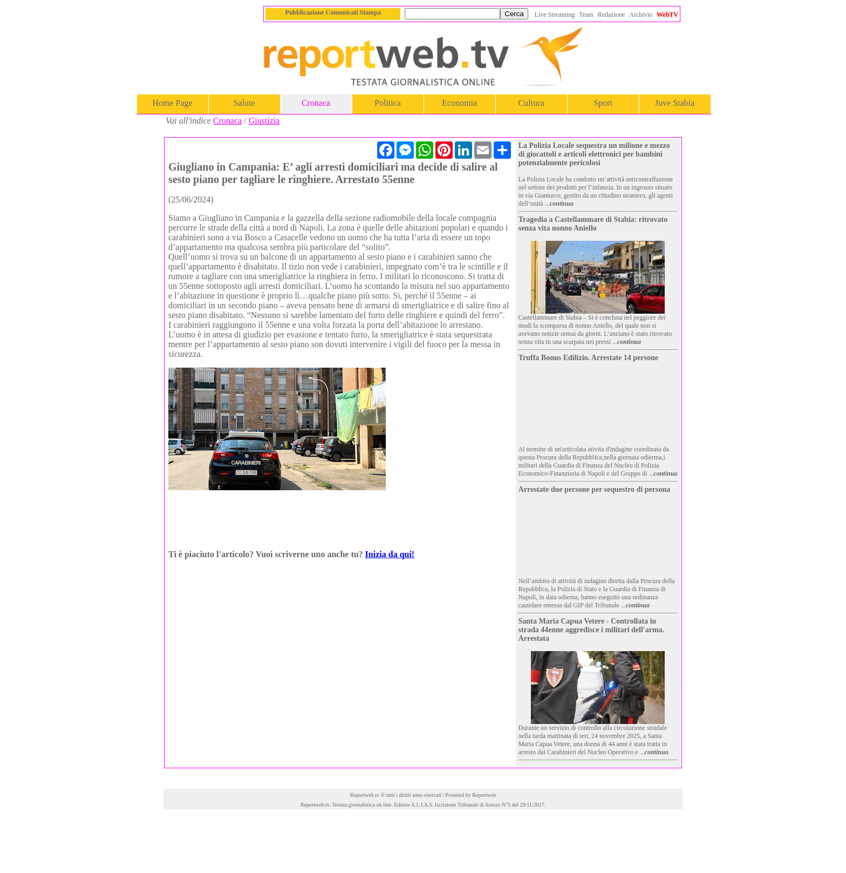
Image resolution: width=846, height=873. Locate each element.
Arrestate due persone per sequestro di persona (594, 489)
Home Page (172, 102)
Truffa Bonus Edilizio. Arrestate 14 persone (588, 358)
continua (562, 203)
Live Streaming (555, 14)
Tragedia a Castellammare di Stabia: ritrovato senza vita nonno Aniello (592, 223)
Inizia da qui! (390, 554)
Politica (387, 102)
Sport (602, 102)
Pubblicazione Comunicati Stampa (333, 12)
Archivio (640, 14)
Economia (459, 102)
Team (586, 14)
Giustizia (264, 120)
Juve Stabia (674, 102)
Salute (244, 102)
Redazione (611, 14)
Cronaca (316, 102)
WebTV (667, 14)
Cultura (531, 102)
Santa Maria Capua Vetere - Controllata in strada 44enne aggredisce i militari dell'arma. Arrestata (591, 629)
